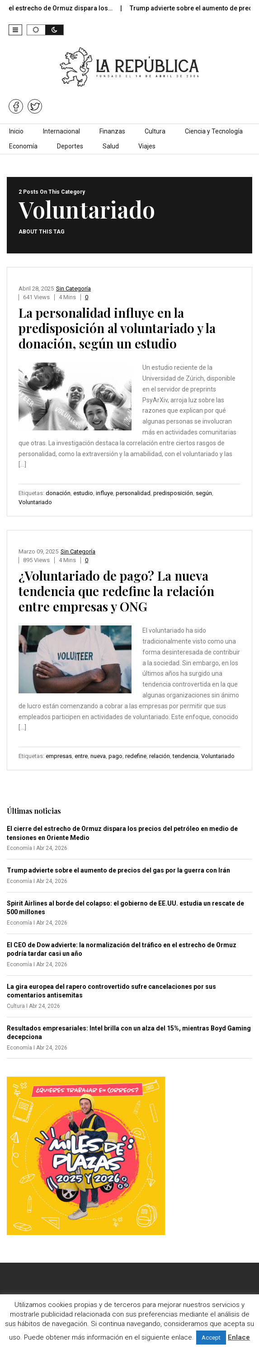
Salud (111, 146)
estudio (83, 493)
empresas (59, 756)
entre (81, 756)
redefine (135, 756)
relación (159, 756)
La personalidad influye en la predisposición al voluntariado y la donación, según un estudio (117, 328)
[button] (15, 29)
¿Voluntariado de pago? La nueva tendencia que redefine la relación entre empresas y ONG (116, 591)
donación (58, 493)
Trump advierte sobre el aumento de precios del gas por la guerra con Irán (118, 870)
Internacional (61, 131)
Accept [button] (211, 1337)
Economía (23, 146)
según (204, 493)
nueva (98, 756)
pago (115, 756)
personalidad (133, 493)
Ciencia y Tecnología (214, 131)
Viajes (146, 146)
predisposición (173, 493)
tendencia (185, 756)
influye (104, 493)
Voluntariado (35, 502)
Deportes (70, 146)
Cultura (155, 131)
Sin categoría (73, 288)
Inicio (16, 131)
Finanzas (112, 131)
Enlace (239, 1337)
